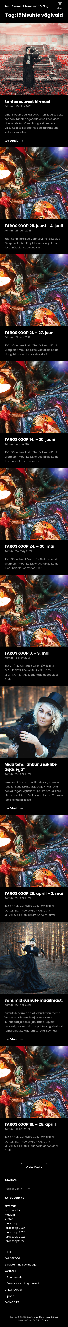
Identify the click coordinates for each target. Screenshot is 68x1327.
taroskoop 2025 (15, 1232)
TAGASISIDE (11, 1302)
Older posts (34, 1167)
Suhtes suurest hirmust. (27, 101)
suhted (9, 1219)
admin (8, 106)
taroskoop (11, 1223)
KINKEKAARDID (13, 1290)
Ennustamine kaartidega (20, 1264)
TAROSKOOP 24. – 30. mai (29, 546)
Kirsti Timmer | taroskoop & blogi (26, 6)
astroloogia (12, 1210)
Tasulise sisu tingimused (22, 1283)
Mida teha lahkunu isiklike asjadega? (30, 767)
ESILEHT (9, 1252)
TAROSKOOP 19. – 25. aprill (30, 1124)
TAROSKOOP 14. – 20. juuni (29, 439)
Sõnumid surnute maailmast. (33, 1000)
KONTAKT (10, 1271)
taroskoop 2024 (15, 1228)
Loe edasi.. (13, 140)
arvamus (10, 1206)
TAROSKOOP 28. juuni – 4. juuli (33, 226)
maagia (9, 1214)
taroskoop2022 (14, 1241)
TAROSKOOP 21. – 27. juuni (29, 332)
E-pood (9, 1296)
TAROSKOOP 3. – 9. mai (26, 653)
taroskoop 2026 (14, 1236)
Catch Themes (43, 1320)
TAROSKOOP (12, 1258)
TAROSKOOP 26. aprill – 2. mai (33, 893)
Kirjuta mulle (14, 1277)
